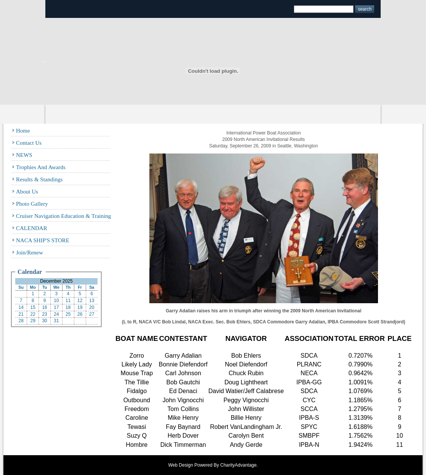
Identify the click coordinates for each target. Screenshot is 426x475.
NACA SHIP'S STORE (42, 240)
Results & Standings (39, 179)
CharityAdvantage (238, 465)
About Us (27, 192)
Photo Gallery (32, 204)
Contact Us (29, 143)
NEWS (24, 155)
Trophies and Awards (41, 167)
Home (23, 131)
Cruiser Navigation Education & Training (63, 216)
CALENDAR (31, 228)
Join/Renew (29, 252)
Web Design (180, 465)
